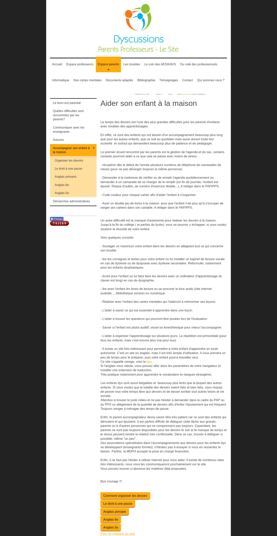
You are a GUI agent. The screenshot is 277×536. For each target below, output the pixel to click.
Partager (57, 219)
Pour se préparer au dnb (117, 533)
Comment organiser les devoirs (125, 495)
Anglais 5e (110, 527)
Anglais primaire (114, 511)
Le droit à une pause (117, 503)
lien (149, 361)
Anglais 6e (110, 519)
